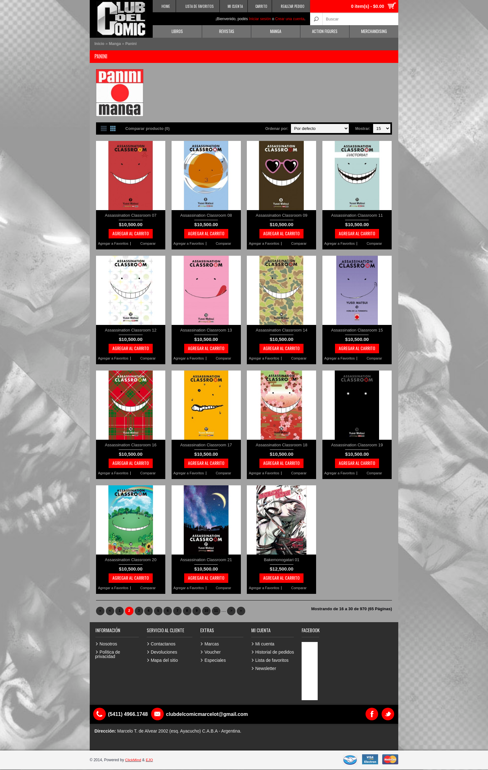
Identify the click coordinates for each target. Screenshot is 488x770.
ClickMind (133, 760)
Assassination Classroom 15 (357, 330)
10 (206, 610)
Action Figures (325, 31)
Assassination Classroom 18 (281, 445)
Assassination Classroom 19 (357, 445)
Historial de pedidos (274, 652)
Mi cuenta (265, 643)
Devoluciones (164, 652)
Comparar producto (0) (147, 128)
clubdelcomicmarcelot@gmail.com (207, 714)
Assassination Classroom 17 (206, 445)
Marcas (211, 643)
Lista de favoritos (272, 660)
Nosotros (108, 643)
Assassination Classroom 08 (206, 215)
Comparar (148, 243)
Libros (177, 31)
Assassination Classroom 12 (130, 330)
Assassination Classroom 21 (206, 559)
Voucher (212, 652)
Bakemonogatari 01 (281, 559)
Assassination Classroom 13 (206, 330)
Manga (275, 31)
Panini (131, 44)
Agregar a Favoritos (113, 243)
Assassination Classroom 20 (130, 559)
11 (216, 610)
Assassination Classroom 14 (281, 330)
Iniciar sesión (260, 19)
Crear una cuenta (289, 19)
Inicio (99, 44)
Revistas (226, 31)
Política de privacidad (107, 654)
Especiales (215, 660)
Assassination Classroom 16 (130, 445)
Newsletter (265, 668)
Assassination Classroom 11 (357, 215)
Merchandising (374, 31)
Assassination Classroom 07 (130, 215)
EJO (149, 760)
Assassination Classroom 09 (281, 215)
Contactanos (163, 643)
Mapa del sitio (164, 660)
